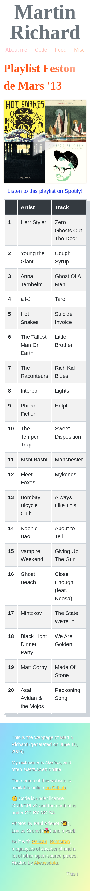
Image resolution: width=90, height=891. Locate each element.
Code (41, 50)
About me (16, 50)
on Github (55, 787)
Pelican (39, 841)
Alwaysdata (46, 862)
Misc (79, 50)
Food (60, 50)
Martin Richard (45, 22)
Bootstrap (60, 841)
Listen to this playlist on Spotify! (44, 191)
